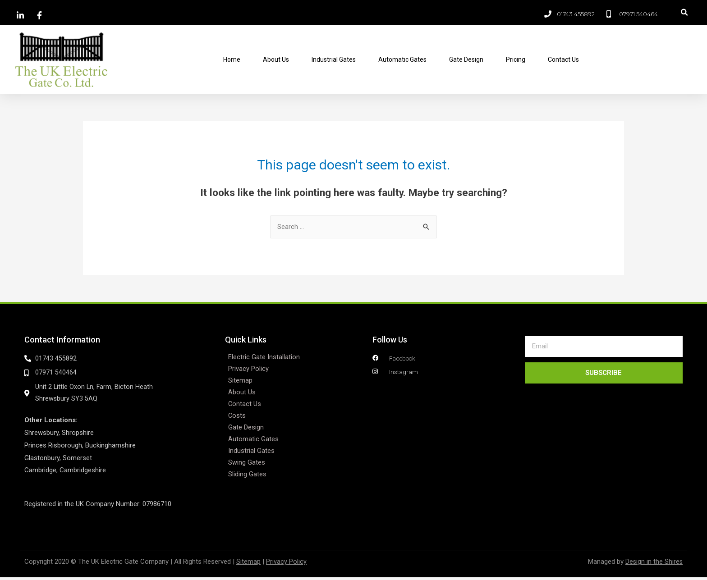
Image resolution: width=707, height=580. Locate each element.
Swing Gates (246, 463)
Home (231, 59)
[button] (685, 12)
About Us (276, 59)
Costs (237, 416)
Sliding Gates (247, 475)
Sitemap (240, 381)
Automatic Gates (402, 59)
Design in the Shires (653, 564)
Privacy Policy (248, 369)
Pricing (515, 59)
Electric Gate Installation (264, 358)
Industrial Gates (334, 59)
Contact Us (563, 59)
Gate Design (466, 59)
